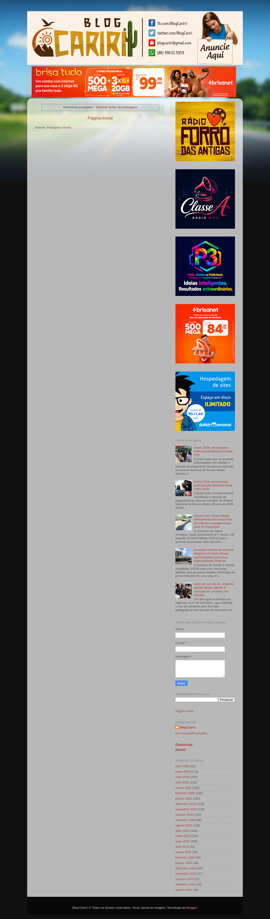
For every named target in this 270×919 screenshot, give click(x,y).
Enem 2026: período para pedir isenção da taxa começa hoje (213, 451)
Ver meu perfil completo (191, 733)
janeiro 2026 (183, 798)
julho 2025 (182, 830)
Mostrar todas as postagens (116, 107)
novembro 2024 (186, 873)
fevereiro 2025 (185, 857)
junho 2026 (182, 771)
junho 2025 (182, 836)
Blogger (191, 907)
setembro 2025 (185, 820)
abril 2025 (182, 846)
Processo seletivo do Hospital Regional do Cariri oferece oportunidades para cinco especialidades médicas (214, 555)
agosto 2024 (183, 889)
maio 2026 (182, 777)
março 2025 (183, 852)
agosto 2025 (183, 825)
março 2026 (183, 787)
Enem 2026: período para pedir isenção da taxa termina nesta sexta (213, 485)
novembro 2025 (186, 809)
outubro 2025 (184, 814)
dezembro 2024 (186, 868)
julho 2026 (182, 766)
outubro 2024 (184, 879)
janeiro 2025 (183, 863)
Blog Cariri (187, 727)
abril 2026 (182, 782)
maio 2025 (182, 841)
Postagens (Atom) (59, 127)
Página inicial (100, 118)
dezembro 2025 (186, 804)
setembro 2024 (185, 884)
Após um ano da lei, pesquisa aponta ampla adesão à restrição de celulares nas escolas (214, 589)
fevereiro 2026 (185, 793)
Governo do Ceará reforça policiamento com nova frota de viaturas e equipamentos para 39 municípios (213, 521)
